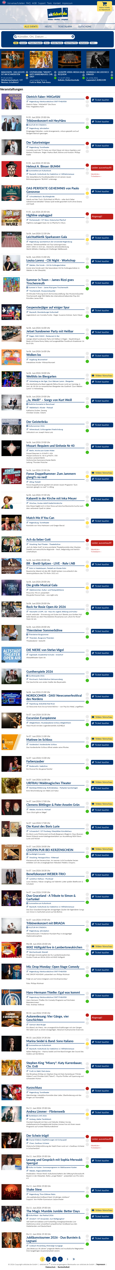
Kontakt (57, 3)
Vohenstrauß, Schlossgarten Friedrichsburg (46, 429)
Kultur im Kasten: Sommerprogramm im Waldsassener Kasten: (51, 1167)
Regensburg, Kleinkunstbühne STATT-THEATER (48, 101)
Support (42, 3)
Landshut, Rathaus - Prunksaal (41, 879)
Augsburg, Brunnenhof (38, 359)
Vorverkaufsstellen (16, 3)
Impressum (67, 3)
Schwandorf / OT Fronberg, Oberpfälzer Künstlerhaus (50, 831)
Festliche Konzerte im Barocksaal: (40, 404)
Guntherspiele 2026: (35, 676)
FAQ (28, 3)
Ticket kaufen (100, 99)
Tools (49, 3)
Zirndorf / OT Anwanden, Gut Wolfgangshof (46, 1219)
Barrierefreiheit (63, 1267)
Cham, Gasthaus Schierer (39, 1143)
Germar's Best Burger (37, 1024)
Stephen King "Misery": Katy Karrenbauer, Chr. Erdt (41, 74)
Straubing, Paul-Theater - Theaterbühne (44, 544)
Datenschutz (51, 1267)
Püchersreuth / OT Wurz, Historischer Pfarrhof (47, 220)
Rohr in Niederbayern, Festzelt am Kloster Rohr (47, 568)
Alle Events (31, 26)
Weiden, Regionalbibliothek (40, 1171)
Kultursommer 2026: (35, 426)
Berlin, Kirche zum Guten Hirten (42, 450)
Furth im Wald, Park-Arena (39, 1071)
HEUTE (48, 26)
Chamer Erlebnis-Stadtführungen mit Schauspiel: (46, 1140)
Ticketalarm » (96, 176)
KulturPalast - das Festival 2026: (40, 1215)
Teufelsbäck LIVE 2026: (36, 1116)
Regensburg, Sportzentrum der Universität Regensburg (50, 242)
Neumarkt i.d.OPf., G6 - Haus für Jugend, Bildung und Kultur (53, 611)
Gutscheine (84, 26)
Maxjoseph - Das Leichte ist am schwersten (13, 73)
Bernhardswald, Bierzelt (38, 952)
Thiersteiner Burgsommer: (37, 634)
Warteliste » (95, 174)
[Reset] (73, 36)
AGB (34, 3)
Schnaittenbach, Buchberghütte (42, 196)
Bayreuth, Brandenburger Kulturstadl (43, 312)
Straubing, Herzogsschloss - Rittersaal (44, 857)
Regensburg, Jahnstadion (39, 128)
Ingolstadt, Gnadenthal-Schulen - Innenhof (46, 655)
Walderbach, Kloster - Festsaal (41, 407)
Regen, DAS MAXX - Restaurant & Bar (44, 336)
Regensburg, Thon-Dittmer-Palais (42, 1194)
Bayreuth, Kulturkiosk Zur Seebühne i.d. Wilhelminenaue (51, 174)
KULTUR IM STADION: (36, 125)
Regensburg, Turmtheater (39, 147)
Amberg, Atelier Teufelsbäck (40, 1119)
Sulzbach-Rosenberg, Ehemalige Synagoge (46, 1246)
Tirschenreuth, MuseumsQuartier (42, 291)
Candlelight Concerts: (36, 854)
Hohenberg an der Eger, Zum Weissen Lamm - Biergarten (51, 381)
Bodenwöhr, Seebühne (38, 766)
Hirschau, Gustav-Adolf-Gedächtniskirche (45, 503)
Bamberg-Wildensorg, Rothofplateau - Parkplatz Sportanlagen (53, 788)
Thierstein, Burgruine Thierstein (41, 638)
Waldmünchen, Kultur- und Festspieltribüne (46, 590)
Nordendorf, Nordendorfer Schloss (43, 744)
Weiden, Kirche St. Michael (40, 809)
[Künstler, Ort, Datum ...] (44, 36)
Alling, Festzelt (35, 482)
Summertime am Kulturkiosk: (38, 170)
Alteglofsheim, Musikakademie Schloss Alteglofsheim (50, 723)
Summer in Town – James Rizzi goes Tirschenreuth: (47, 287)
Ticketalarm (65, 26)
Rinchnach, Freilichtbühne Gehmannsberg (46, 679)
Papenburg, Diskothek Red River (42, 704)
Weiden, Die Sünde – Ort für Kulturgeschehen (47, 265)
